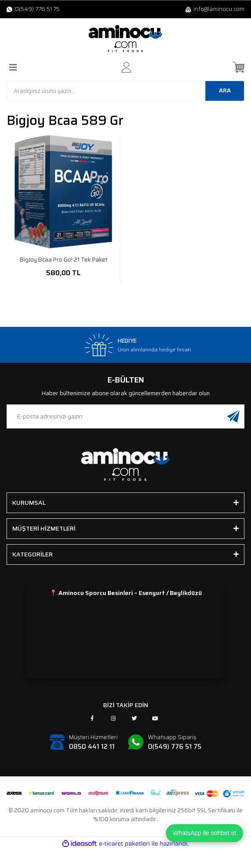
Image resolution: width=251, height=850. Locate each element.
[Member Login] (126, 67)
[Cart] (238, 67)
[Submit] (233, 416)
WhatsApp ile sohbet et (204, 832)
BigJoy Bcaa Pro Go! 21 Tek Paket (64, 259)
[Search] (125, 91)
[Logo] (125, 38)
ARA (225, 90)
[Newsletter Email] (125, 416)
